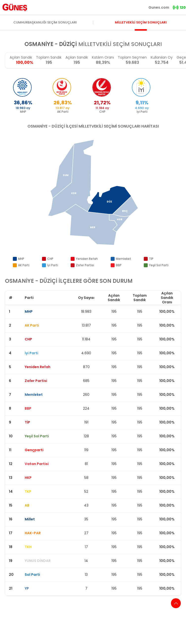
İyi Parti (52, 265)
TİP (151, 259)
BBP (119, 265)
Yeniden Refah (87, 259)
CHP (50, 259)
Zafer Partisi (85, 265)
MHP (21, 259)
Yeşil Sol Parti (158, 265)
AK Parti (23, 265)
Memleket (123, 259)
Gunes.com (158, 7)
